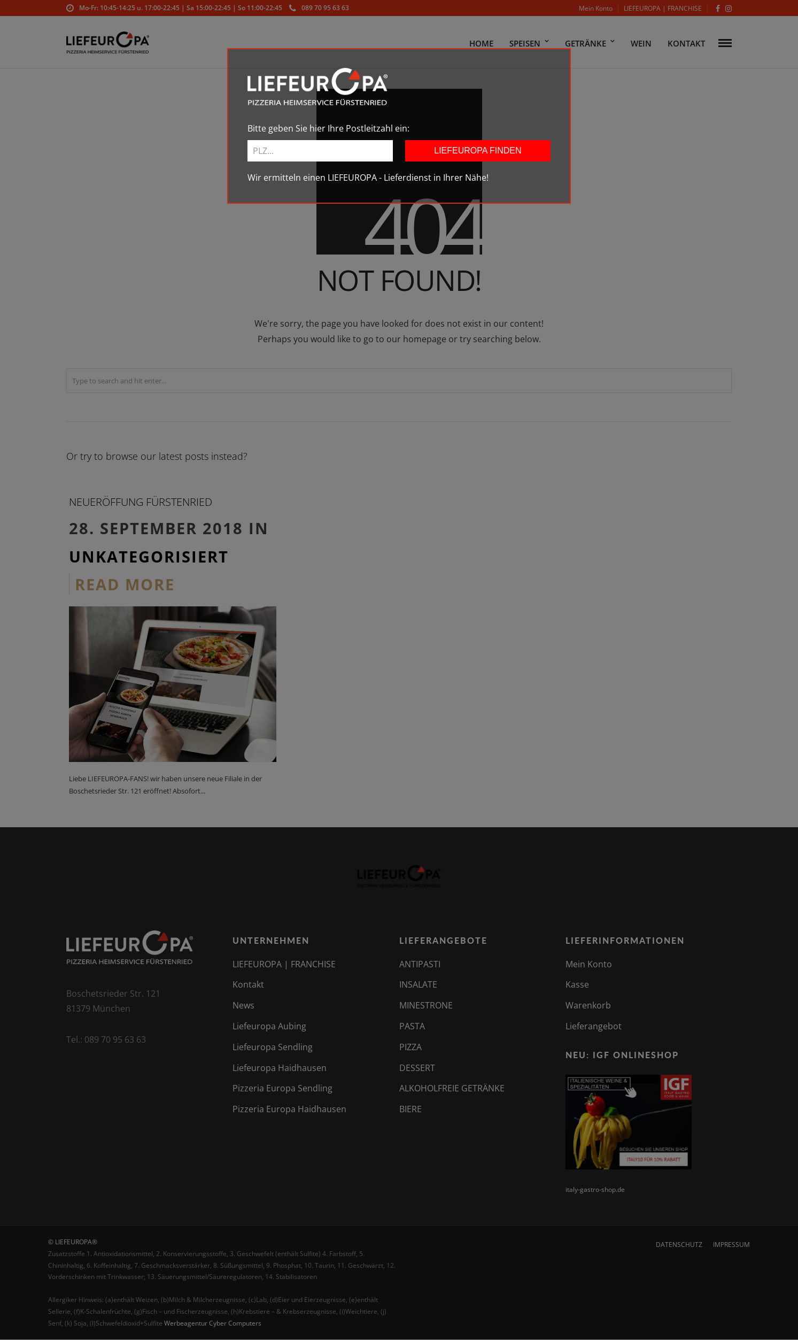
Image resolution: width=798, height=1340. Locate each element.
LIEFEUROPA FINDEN (477, 150)
